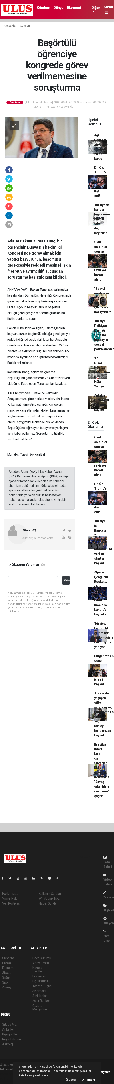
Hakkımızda (10, 893)
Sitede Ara (9, 1024)
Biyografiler (10, 1034)
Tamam (88, 1079)
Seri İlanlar (39, 996)
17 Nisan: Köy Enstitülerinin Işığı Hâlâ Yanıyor (103, 372)
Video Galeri (107, 879)
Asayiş (6, 987)
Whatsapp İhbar (49, 898)
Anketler (8, 1029)
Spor (5, 982)
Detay (71, 1079)
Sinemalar (39, 991)
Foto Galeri (107, 862)
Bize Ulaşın (107, 936)
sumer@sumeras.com (37, 538)
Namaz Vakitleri (37, 969)
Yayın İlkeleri (10, 898)
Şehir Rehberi (41, 1000)
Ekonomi (74, 8)
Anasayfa (10, 25)
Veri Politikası (11, 903)
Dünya (58, 8)
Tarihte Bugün (42, 986)
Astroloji (7, 1044)
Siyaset (7, 972)
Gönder (67, 580)
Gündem (43, 8)
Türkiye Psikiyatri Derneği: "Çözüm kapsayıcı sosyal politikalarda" (104, 335)
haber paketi (8, 1074)
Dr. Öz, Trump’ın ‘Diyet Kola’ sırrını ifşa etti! (100, 182)
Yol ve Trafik (40, 963)
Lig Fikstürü (40, 981)
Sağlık (6, 977)
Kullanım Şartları (50, 893)
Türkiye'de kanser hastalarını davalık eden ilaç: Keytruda (102, 219)
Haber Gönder (48, 903)
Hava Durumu (41, 958)
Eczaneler (39, 976)
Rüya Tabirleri (11, 1039)
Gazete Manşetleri (39, 1007)
